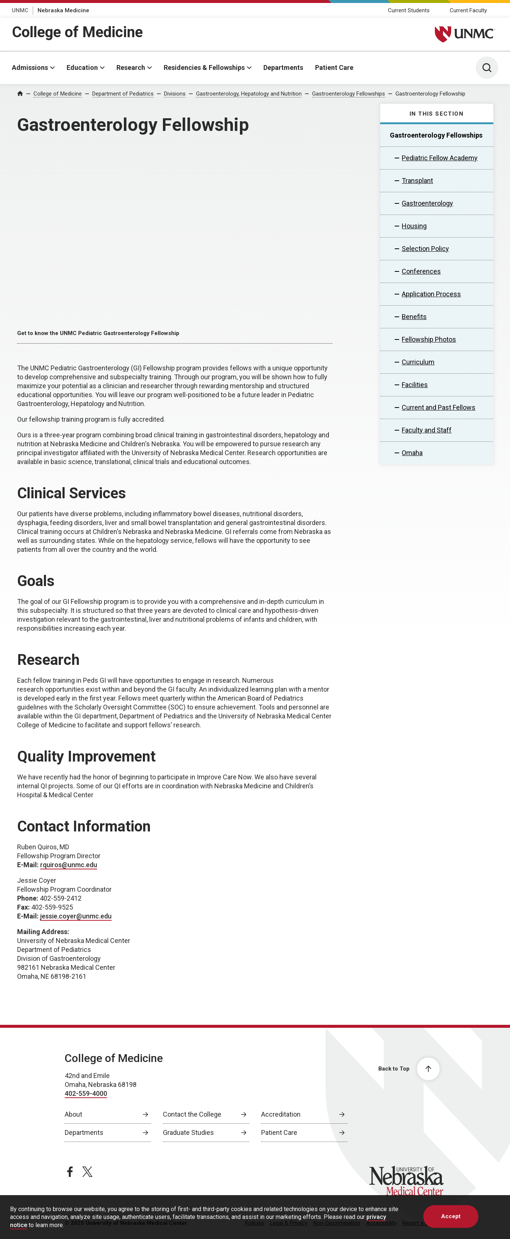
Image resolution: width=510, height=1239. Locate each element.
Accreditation (281, 1114)
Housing (414, 226)
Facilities (415, 385)
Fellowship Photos (429, 339)
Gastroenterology (427, 203)
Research (130, 67)
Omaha (412, 453)
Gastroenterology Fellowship (430, 93)
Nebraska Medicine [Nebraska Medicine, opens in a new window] (63, 10)
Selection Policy (425, 248)
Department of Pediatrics (123, 93)
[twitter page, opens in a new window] (87, 1171)
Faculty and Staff (427, 430)
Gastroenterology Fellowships (348, 93)
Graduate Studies (188, 1132)
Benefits (414, 317)
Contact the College (192, 1114)
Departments (283, 67)
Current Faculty (468, 10)
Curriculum (418, 362)
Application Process (431, 294)
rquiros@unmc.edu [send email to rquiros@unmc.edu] (68, 865)
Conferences (421, 271)
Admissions (30, 67)
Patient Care (334, 67)
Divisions (175, 93)
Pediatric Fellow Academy (440, 158)
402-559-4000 (86, 1093)
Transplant (417, 180)
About (73, 1114)
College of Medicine (77, 32)
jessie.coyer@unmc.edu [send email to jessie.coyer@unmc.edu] (76, 916)
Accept (451, 1216)
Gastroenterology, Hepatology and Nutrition (249, 93)
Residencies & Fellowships (204, 67)
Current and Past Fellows (438, 407)
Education (82, 67)
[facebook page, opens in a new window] (70, 1171)
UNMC (20, 10)
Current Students (409, 10)
